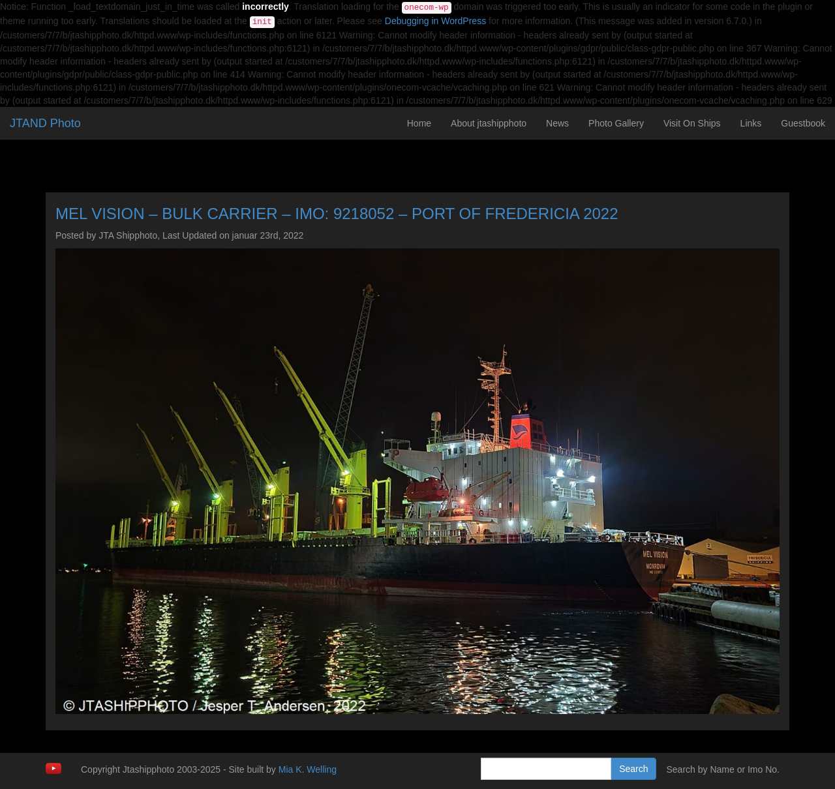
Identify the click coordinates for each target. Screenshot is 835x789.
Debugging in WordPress (435, 21)
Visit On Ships (692, 123)
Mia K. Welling (308, 769)
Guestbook (803, 123)
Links (751, 123)
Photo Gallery (616, 123)
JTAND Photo (45, 123)
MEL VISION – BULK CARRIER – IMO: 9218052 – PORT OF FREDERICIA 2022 (336, 213)
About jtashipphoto (488, 123)
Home (419, 123)
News (557, 123)
